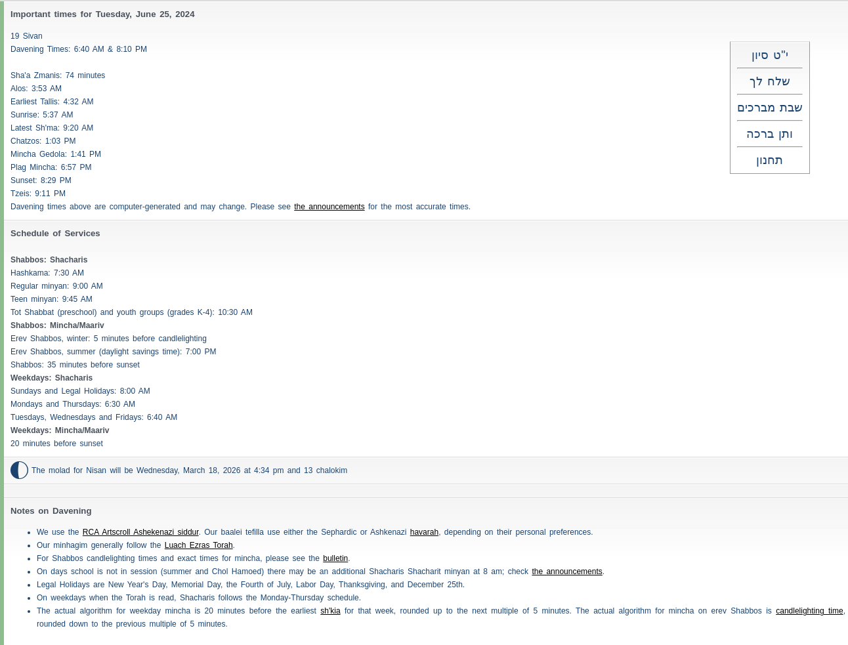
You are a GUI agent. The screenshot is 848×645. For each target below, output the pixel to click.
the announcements (329, 206)
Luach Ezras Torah (199, 545)
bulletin (335, 558)
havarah (424, 532)
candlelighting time (809, 610)
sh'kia (330, 610)
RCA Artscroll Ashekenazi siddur (141, 532)
